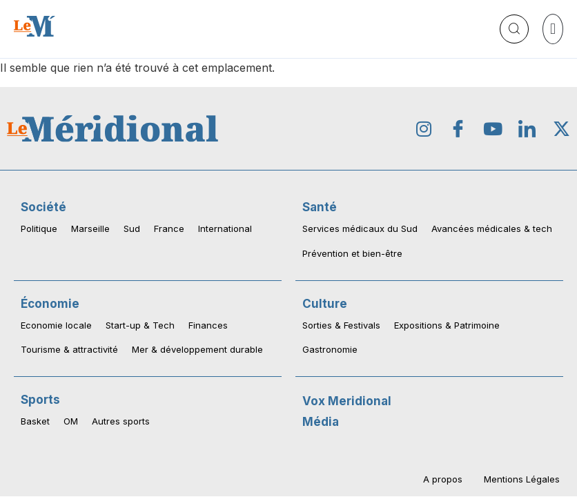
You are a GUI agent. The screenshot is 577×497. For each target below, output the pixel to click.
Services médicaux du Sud (360, 228)
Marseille (90, 228)
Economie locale (56, 325)
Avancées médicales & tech (491, 228)
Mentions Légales (522, 478)
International (225, 228)
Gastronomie (330, 349)
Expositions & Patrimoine (447, 325)
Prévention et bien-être (352, 253)
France (169, 228)
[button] (552, 29)
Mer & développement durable (197, 349)
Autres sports (121, 421)
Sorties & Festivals (341, 325)
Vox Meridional (346, 401)
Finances (208, 325)
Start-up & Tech (140, 325)
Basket (35, 421)
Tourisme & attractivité (69, 349)
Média (320, 422)
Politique (39, 228)
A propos (443, 478)
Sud (132, 228)
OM (70, 421)
